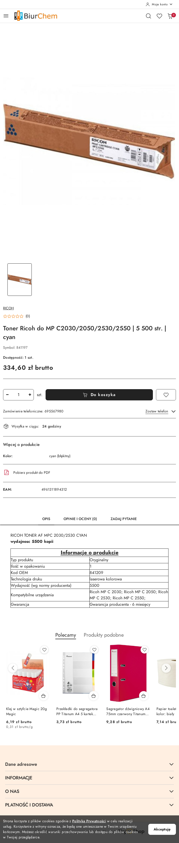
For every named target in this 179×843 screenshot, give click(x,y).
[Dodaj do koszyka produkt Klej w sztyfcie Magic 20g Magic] (43, 695)
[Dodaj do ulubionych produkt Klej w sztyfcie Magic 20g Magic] (44, 650)
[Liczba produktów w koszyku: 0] (170, 16)
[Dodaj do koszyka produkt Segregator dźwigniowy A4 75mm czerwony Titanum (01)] (143, 695)
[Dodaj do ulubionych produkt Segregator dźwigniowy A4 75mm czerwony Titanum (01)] (144, 650)
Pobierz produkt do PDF (26, 472)
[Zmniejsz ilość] (7, 394)
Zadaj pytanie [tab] (124, 518)
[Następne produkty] (166, 668)
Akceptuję (162, 829)
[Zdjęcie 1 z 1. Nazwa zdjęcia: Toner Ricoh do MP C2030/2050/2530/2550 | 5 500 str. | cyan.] (19, 279)
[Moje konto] (159, 4)
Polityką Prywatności (89, 821)
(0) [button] (28, 316)
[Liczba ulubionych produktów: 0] (159, 16)
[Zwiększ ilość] (30, 394)
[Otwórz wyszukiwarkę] (148, 16)
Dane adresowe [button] (89, 764)
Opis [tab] (46, 518)
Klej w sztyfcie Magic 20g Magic (26, 711)
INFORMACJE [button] (89, 777)
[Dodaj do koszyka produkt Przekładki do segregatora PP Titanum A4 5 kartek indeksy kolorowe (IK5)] (93, 695)
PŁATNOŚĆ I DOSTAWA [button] (89, 805)
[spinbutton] (18, 394)
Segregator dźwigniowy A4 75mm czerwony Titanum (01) (128, 711)
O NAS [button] (89, 791)
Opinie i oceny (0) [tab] (80, 518)
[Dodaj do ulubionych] (166, 394)
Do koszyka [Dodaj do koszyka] (99, 395)
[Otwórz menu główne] (6, 16)
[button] (16, 316)
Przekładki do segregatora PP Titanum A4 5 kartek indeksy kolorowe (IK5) (77, 711)
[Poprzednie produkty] (12, 668)
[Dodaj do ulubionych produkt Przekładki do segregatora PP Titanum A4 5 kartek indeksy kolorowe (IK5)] (94, 650)
